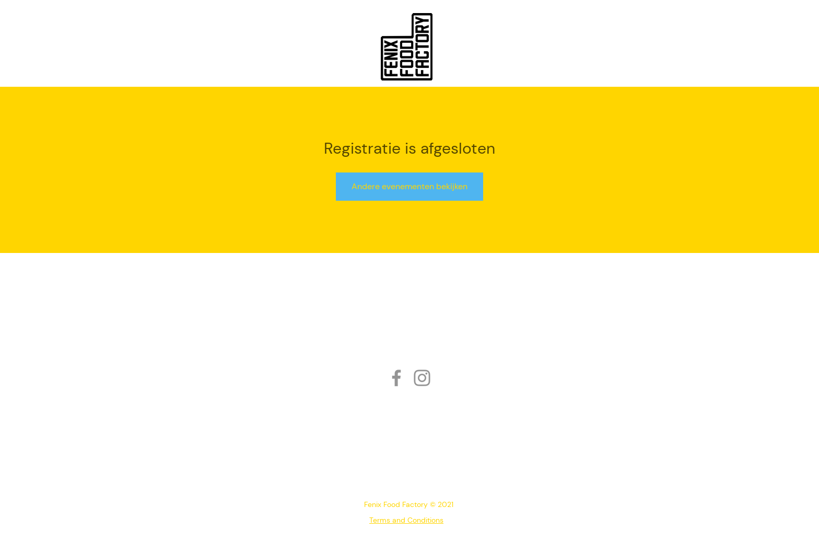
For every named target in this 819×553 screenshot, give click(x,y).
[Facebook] (396, 378)
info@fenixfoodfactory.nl (407, 479)
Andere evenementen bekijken (409, 186)
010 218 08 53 (382, 463)
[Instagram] (422, 378)
